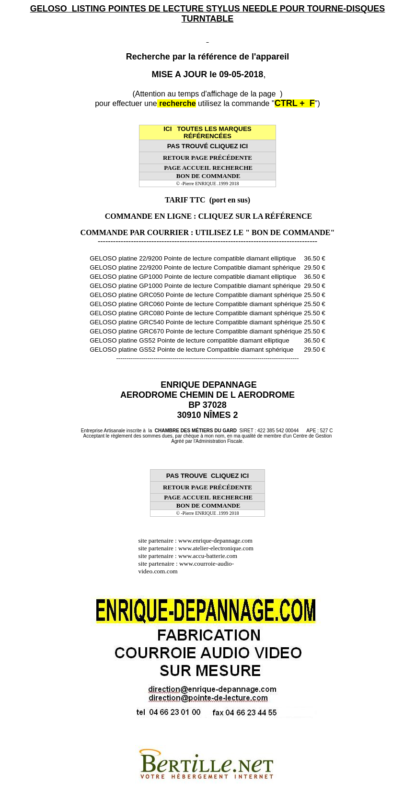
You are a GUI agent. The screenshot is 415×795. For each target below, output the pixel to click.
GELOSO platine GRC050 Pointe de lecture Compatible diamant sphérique (196, 294)
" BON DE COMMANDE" (289, 232)
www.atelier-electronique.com (216, 548)
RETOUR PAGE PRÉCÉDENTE (207, 157)
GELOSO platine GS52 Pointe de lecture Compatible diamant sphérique (191, 349)
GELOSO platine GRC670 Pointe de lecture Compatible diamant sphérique (196, 331)
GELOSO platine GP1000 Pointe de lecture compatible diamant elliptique (193, 276)
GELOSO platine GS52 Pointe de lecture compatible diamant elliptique (189, 340)
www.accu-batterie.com (210, 555)
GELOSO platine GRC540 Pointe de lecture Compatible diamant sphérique (196, 322)
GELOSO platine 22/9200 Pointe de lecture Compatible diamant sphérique (195, 267)
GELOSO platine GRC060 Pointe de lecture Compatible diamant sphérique (196, 304)
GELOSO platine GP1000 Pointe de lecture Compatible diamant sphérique (195, 285)
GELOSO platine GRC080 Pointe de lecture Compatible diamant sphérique (196, 313)
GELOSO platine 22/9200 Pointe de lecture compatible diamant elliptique (193, 258)
